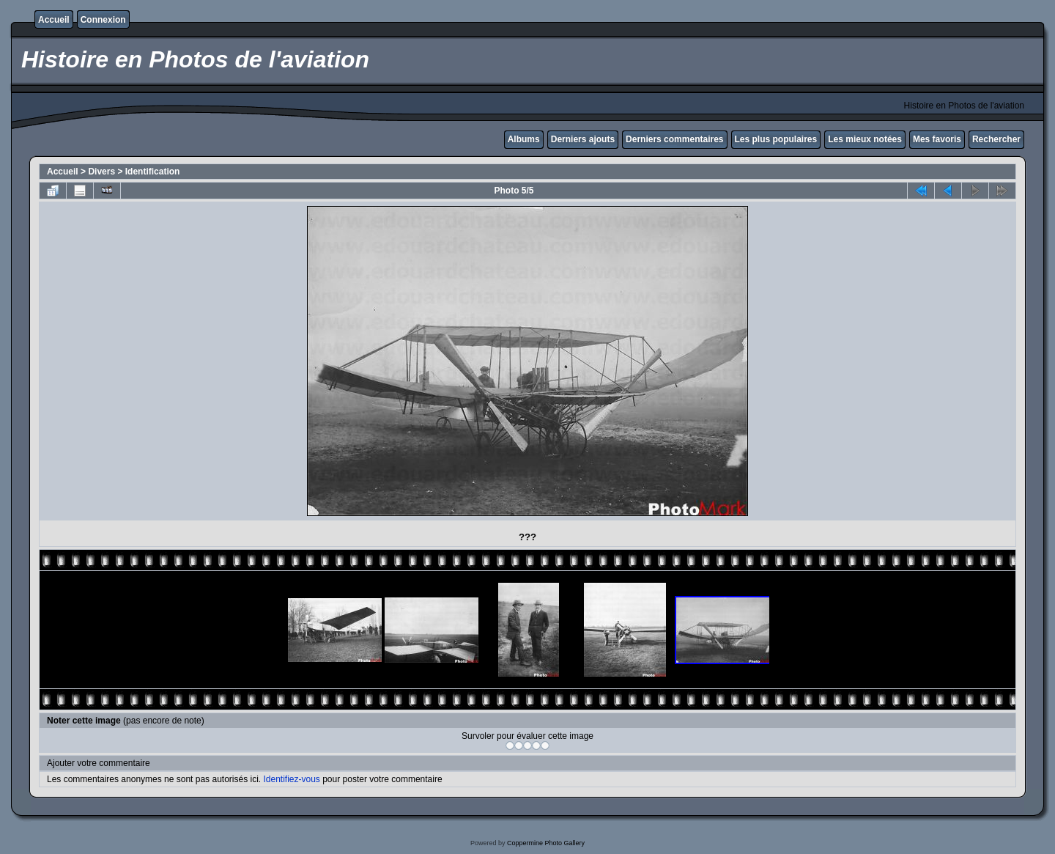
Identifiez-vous (291, 779)
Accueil (54, 20)
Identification (152, 171)
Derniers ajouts (583, 139)
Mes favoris (937, 139)
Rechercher (996, 139)
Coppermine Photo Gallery (546, 843)
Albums (524, 139)
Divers (101, 171)
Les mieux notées (865, 139)
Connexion (103, 20)
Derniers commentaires (674, 139)
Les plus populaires (776, 139)
